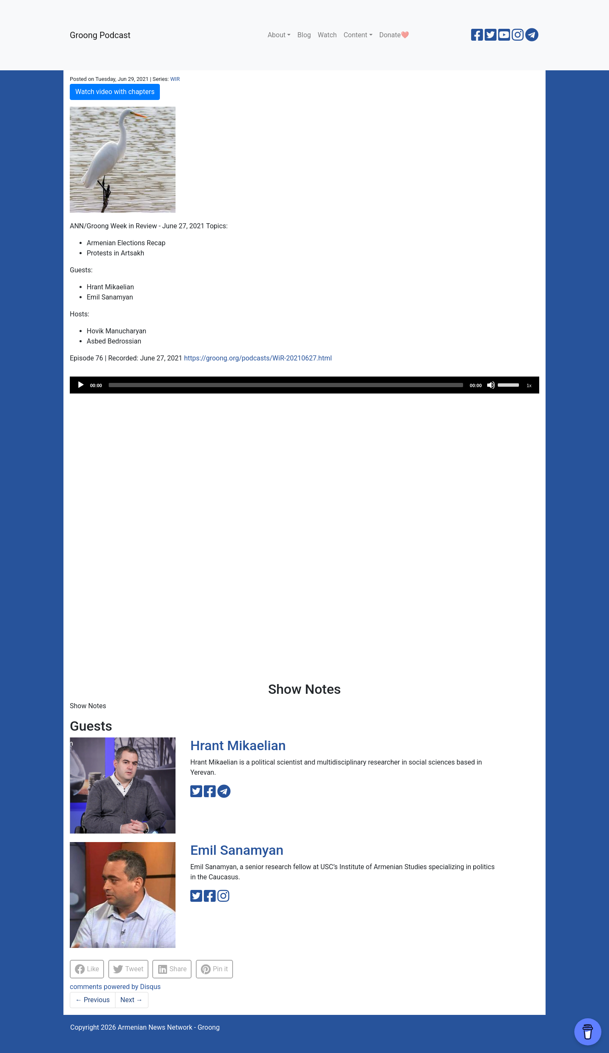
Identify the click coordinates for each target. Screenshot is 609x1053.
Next (132, 1000)
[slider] (286, 385)
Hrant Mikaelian (238, 745)
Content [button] (355, 35)
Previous (92, 1000)
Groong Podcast (100, 35)
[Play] (81, 385)
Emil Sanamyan (236, 850)
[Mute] (491, 385)
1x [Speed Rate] (529, 385)
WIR (175, 79)
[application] (304, 385)
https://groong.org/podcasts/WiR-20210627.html (258, 358)
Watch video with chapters (114, 92)
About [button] (277, 35)
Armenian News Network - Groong (168, 1027)
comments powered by (115, 987)
